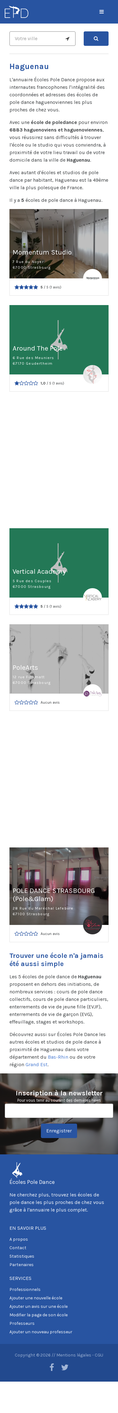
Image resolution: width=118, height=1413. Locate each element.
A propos (18, 1239)
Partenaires (21, 1264)
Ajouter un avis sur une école (38, 1306)
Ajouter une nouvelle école (35, 1298)
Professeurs (22, 1323)
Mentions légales (73, 1355)
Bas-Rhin (58, 1057)
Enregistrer (59, 1131)
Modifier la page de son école (38, 1315)
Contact (17, 1247)
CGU (99, 1355)
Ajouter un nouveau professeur (40, 1332)
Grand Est (36, 1064)
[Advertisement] (59, 460)
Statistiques (21, 1256)
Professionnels (25, 1289)
